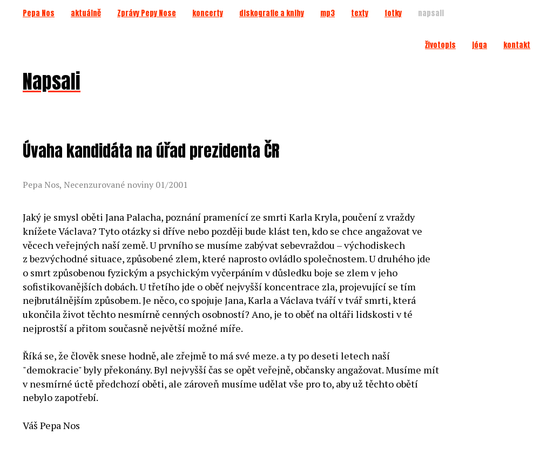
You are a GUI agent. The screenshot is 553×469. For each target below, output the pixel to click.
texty (359, 13)
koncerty (207, 13)
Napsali (51, 81)
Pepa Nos (39, 13)
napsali (431, 13)
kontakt (516, 45)
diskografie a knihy (271, 13)
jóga (479, 45)
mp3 (327, 13)
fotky (393, 13)
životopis (440, 45)
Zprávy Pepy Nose (146, 13)
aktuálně (86, 13)
